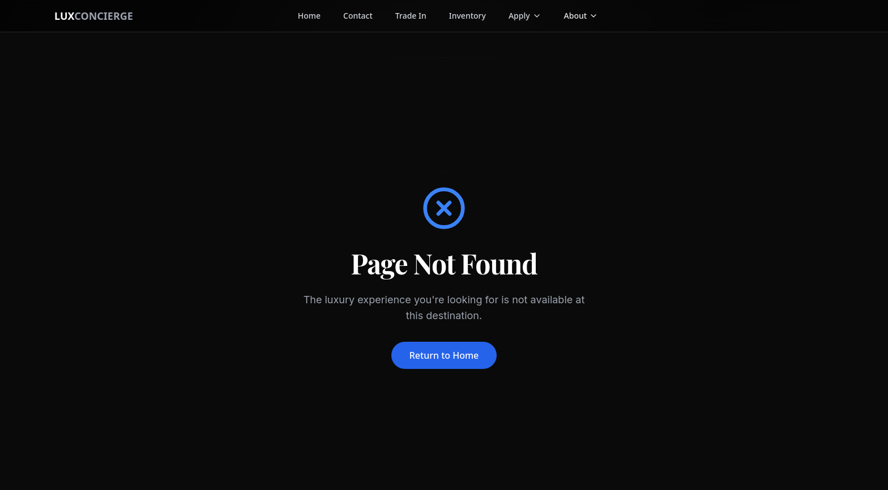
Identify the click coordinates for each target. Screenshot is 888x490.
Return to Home (444, 355)
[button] (581, 16)
